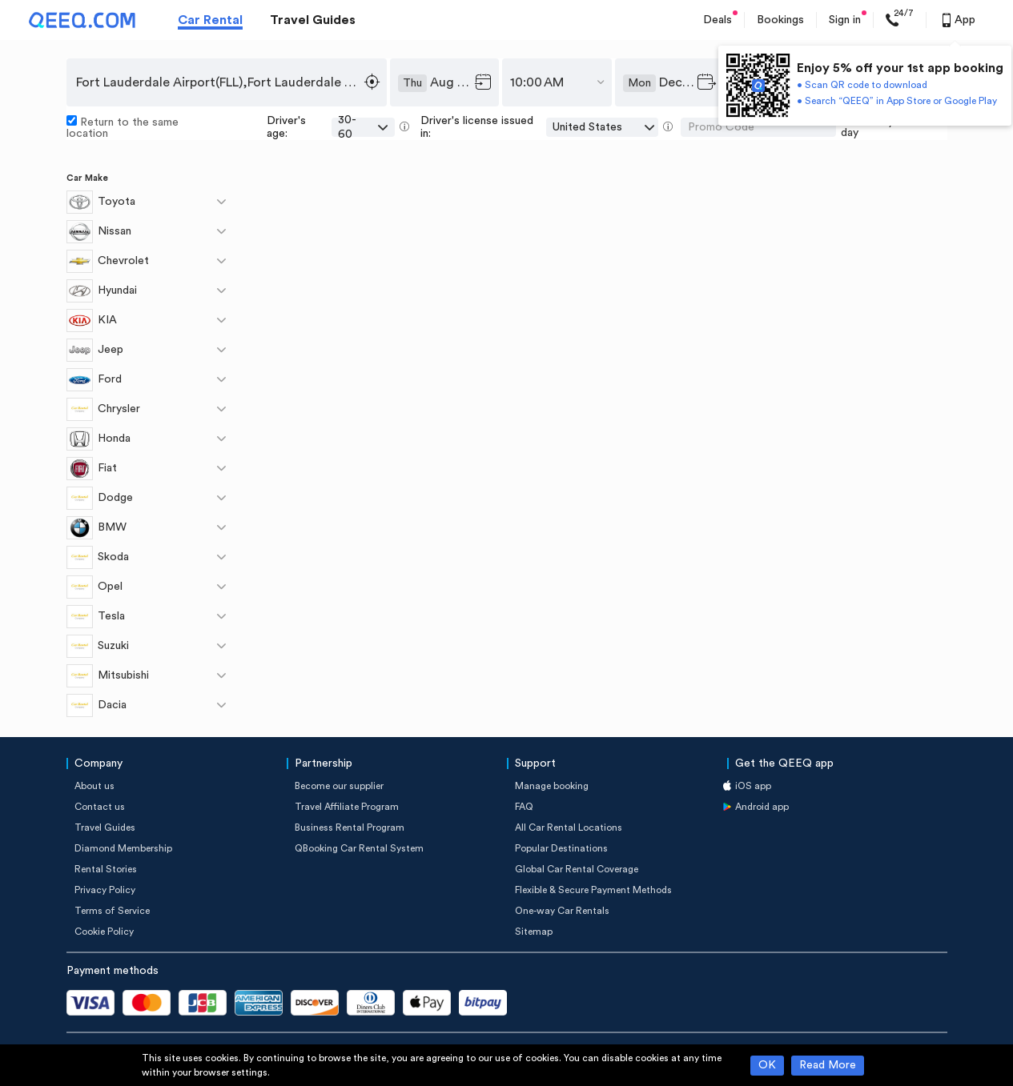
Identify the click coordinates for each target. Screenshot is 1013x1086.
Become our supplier (339, 786)
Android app (762, 806)
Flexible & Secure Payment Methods (593, 890)
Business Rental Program (349, 827)
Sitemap (534, 931)
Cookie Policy (104, 931)
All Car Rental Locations (568, 827)
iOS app (753, 786)
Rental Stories (105, 869)
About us (94, 786)
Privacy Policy (104, 890)
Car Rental (210, 20)
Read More (827, 1065)
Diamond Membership (123, 848)
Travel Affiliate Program (347, 806)
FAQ (524, 806)
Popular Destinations (561, 848)
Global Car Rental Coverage (576, 869)
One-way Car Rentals (562, 911)
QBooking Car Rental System (359, 848)
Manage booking (552, 786)
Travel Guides (313, 20)
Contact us (99, 806)
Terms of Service (112, 911)
